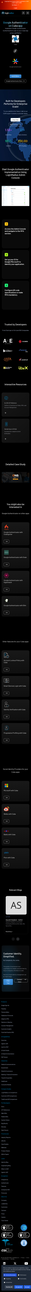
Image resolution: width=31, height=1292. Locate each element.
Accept (27, 1287)
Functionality (22, 1278)
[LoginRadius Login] (23, 13)
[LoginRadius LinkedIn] (4, 1263)
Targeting (7, 1278)
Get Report (15, 5)
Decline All (9, 1287)
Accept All (19, 1287)
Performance (22, 1275)
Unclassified (8, 1282)
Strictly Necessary (10, 1275)
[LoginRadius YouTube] (26, 1263)
